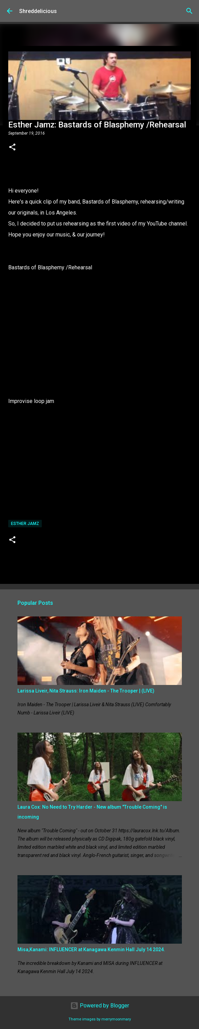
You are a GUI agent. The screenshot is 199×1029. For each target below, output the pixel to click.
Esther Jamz (25, 523)
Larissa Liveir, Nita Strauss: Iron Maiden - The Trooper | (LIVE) (85, 691)
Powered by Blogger (99, 1005)
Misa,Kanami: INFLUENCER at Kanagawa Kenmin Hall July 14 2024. (91, 949)
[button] (12, 147)
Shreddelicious (38, 11)
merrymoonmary (116, 1019)
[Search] (189, 11)
